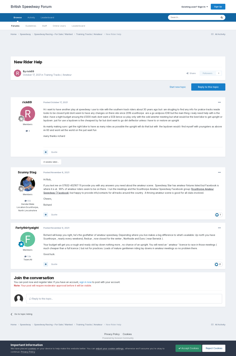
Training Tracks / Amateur (58, 74)
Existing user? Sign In (195, 6)
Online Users (59, 25)
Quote (54, 152)
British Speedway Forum (31, 6)
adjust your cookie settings (110, 348)
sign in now (85, 282)
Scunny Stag (27, 172)
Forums (15, 25)
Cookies (127, 334)
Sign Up (218, 6)
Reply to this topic (208, 87)
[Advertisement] (118, 48)
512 (28, 200)
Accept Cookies (187, 348)
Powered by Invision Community (118, 338)
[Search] (184, 17)
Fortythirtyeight (27, 227)
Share (191, 73)
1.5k (27, 256)
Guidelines (30, 25)
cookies (32, 348)
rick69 (30, 71)
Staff (44, 25)
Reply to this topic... (41, 298)
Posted (55, 102)
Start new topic (178, 87)
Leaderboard (78, 25)
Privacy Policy (112, 334)
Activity (31, 17)
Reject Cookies (213, 348)
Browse (18, 19)
